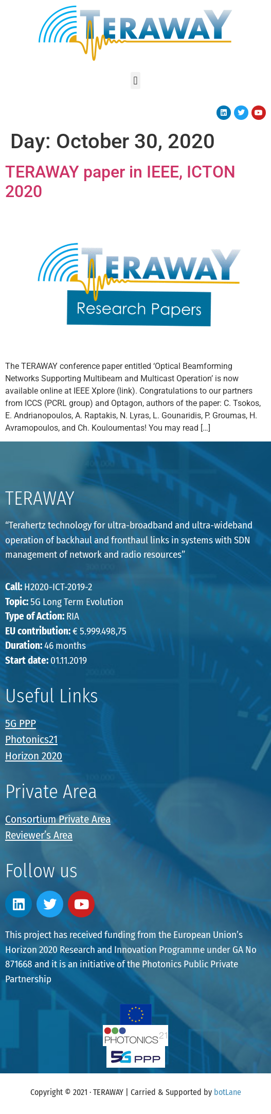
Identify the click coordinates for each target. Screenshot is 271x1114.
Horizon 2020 (33, 756)
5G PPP (20, 723)
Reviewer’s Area (39, 835)
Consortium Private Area (58, 819)
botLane (227, 1092)
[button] (135, 80)
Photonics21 (31, 739)
